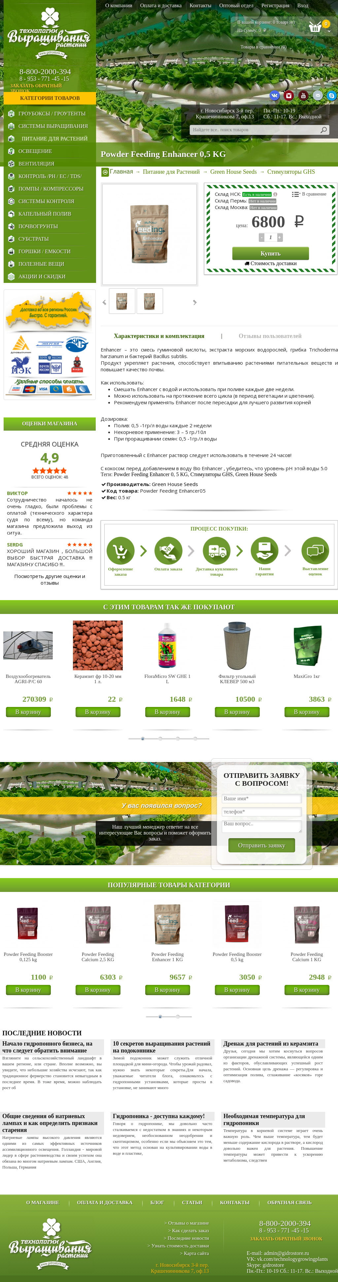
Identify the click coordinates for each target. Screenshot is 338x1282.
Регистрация (275, 5)
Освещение (35, 151)
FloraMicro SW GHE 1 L (167, 679)
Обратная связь (289, 1202)
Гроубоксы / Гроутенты (51, 113)
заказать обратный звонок (52, 88)
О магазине (42, 1202)
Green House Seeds (256, 474)
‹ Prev (104, 302)
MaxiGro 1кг (307, 676)
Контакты (200, 5)
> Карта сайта (194, 1253)
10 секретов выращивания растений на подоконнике (161, 1047)
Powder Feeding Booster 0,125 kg (28, 957)
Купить (271, 253)
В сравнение (314, 194)
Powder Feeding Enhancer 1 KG (168, 957)
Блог (157, 1202)
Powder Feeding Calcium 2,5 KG (98, 957)
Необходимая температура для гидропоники (264, 1119)
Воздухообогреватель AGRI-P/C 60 (28, 679)
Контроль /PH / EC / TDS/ (50, 176)
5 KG (182, 474)
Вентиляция (36, 164)
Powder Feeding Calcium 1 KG (307, 957)
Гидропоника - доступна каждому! (159, 1116)
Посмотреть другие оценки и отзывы (49, 579)
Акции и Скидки (41, 276)
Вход (303, 5)
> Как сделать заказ (188, 1230)
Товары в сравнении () (264, 47)
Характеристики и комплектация (159, 336)
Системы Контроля (46, 201)
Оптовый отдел (236, 5)
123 (261, 237)
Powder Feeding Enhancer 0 (144, 474)
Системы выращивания (53, 126)
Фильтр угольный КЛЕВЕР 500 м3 (237, 679)
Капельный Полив (44, 214)
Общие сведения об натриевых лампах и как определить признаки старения (50, 1123)
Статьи (192, 1202)
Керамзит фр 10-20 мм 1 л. (97, 679)
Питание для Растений (54, 138)
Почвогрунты (38, 226)
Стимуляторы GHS (211, 474)
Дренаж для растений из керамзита (270, 1043)
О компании (118, 5)
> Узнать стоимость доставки (178, 1245)
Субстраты (33, 239)
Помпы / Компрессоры (51, 189)
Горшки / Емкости (44, 251)
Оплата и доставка (161, 5)
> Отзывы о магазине (186, 1223)
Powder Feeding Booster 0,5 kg (237, 957)
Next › (194, 302)
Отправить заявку (261, 845)
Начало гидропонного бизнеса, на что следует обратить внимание (47, 1047)
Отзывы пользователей (270, 336)
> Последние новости (186, 1238)
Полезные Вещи (41, 264)
